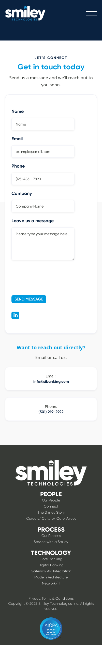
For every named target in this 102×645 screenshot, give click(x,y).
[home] (29, 13)
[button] (91, 13)
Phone (18, 166)
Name (17, 111)
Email (17, 138)
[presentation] (42, 277)
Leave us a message (32, 220)
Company (21, 193)
